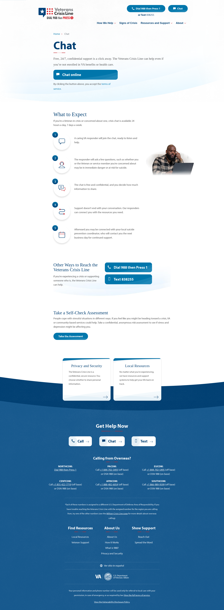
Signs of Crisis (128, 23)
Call (81, 433)
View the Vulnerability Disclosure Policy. (112, 587)
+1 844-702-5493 (109, 462)
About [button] (179, 23)
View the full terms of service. (137, 580)
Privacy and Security (112, 545)
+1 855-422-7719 (62, 476)
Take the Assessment (70, 328)
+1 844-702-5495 (156, 462)
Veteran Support (80, 534)
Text (124, 271)
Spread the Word (144, 534)
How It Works (112, 534)
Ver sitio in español (114, 558)
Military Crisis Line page (117, 505)
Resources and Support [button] (155, 23)
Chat (180, 8)
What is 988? (112, 540)
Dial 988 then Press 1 (148, 8)
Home (56, 33)
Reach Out (143, 529)
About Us (112, 529)
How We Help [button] (105, 23)
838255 (150, 14)
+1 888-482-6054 (109, 476)
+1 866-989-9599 (156, 476)
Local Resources (80, 529)
